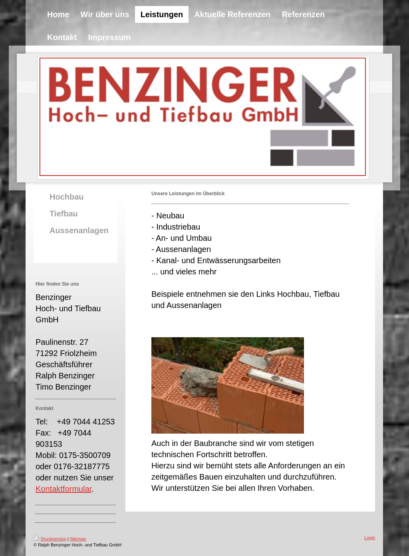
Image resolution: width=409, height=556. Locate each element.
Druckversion (50, 538)
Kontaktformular (63, 488)
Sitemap (78, 538)
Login (369, 537)
